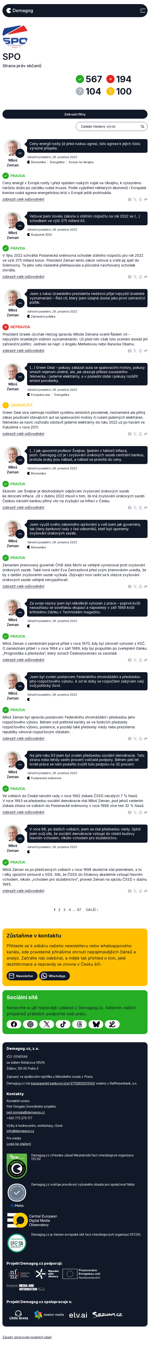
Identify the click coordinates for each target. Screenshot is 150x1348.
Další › (92, 910)
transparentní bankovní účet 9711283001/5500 (63, 1083)
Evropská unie (43, 392)
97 (79, 910)
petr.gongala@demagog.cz (26, 1112)
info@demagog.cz (20, 1131)
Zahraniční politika (43, 316)
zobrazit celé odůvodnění (23, 199)
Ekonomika (38, 473)
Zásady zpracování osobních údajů (27, 1337)
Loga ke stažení (19, 1144)
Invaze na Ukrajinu (81, 162)
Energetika (62, 394)
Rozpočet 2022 (41, 234)
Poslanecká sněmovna (46, 778)
